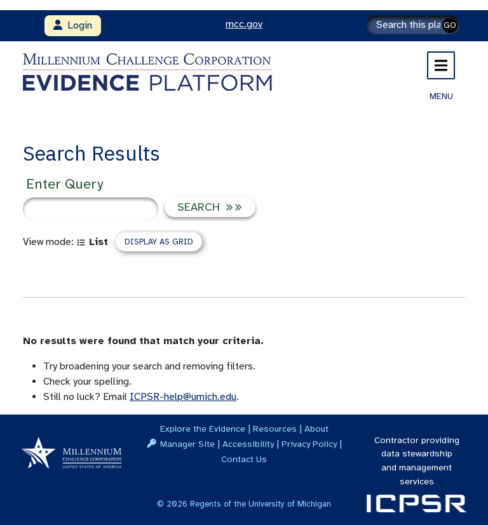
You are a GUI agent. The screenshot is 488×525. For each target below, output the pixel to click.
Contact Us (244, 459)
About (316, 428)
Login (72, 25)
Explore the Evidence (202, 428)
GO (450, 25)
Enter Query (64, 183)
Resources (275, 428)
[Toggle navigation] (441, 65)
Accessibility (248, 443)
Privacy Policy (309, 443)
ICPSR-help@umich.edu (183, 396)
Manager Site (187, 443)
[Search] (413, 24)
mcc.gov (244, 24)
